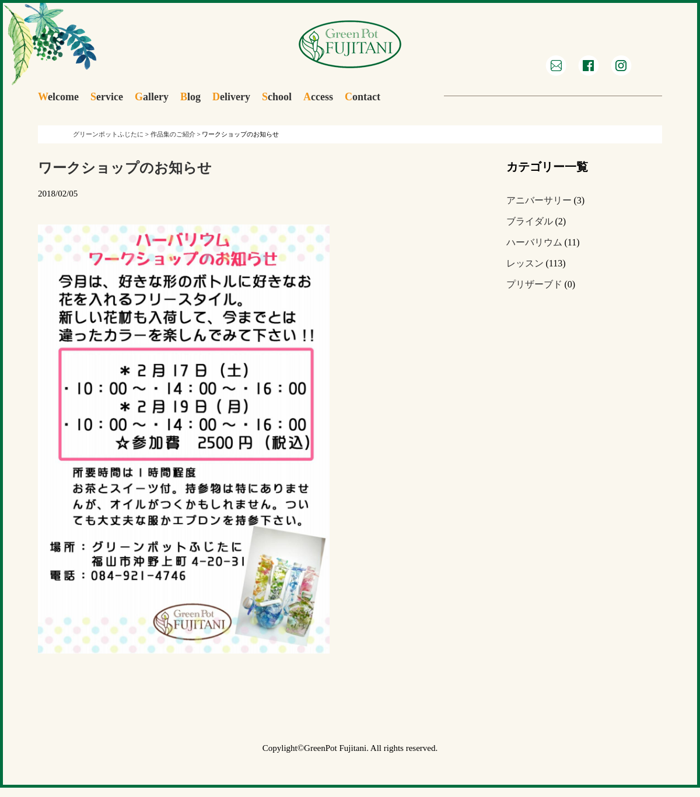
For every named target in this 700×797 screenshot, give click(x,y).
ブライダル (529, 221)
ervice (106, 97)
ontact (362, 97)
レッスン (525, 263)
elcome (58, 97)
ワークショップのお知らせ (125, 167)
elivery (231, 97)
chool (277, 97)
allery (152, 97)
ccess (318, 97)
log (190, 97)
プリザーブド (534, 284)
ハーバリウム (534, 242)
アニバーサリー (539, 200)
